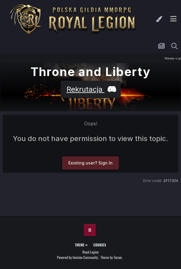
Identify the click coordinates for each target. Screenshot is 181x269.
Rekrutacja (91, 89)
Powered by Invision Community (77, 257)
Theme (81, 244)
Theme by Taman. (111, 257)
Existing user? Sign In (90, 162)
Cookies (99, 244)
